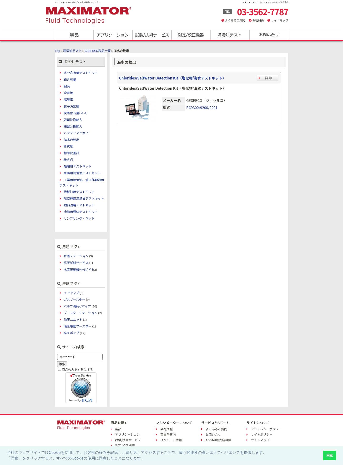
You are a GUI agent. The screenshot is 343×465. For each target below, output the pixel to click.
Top (57, 50)
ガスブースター (74, 299)
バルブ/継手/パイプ (77, 306)
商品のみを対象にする (77, 369)
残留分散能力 (73, 126)
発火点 (68, 159)
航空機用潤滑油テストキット (84, 198)
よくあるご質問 (235, 20)
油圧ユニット (73, 319)
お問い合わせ (268, 35)
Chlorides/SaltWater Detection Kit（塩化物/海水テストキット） (172, 77)
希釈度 (68, 146)
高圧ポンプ (71, 333)
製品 (74, 35)
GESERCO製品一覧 (98, 50)
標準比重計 (71, 153)
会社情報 (166, 429)
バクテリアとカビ (76, 133)
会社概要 (258, 20)
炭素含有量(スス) (75, 113)
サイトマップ (279, 20)
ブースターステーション (80, 313)
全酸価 (68, 92)
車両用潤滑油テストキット (82, 173)
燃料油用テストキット (79, 205)
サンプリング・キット (79, 218)
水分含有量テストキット (81, 72)
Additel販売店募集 (218, 440)
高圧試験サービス (76, 262)
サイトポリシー (261, 434)
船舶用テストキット (77, 166)
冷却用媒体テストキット (81, 211)
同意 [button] (329, 455)
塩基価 (68, 99)
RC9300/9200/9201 (201, 107)
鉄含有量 (70, 79)
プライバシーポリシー (266, 429)
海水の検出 (71, 139)
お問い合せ (213, 434)
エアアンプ (71, 293)
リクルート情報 (171, 440)
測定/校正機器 (190, 35)
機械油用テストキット (79, 191)
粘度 (67, 86)
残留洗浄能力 (73, 119)
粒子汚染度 (71, 106)
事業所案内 (168, 434)
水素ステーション (76, 256)
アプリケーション (113, 35)
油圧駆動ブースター (77, 326)
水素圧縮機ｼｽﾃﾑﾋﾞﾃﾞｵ (78, 269)
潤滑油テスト (229, 35)
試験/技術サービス (151, 35)
